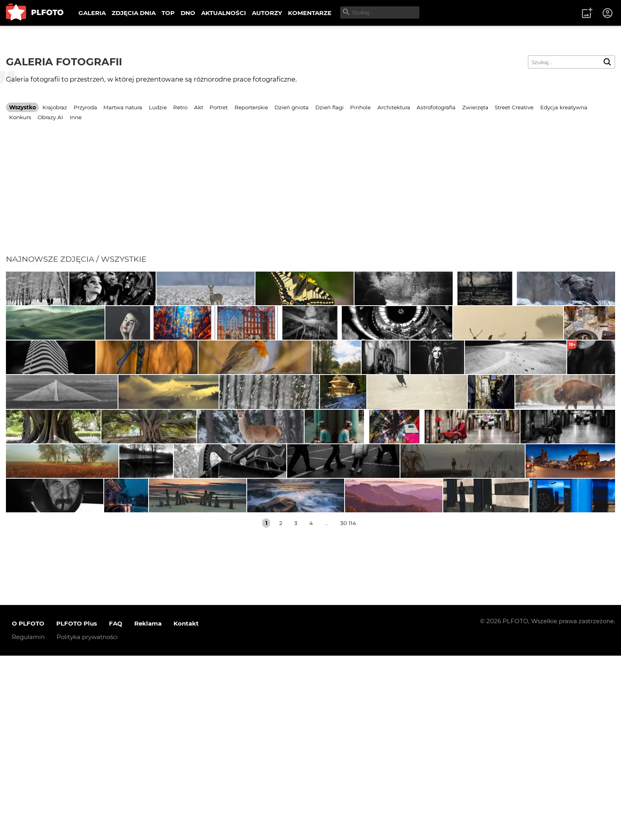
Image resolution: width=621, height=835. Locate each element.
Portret (219, 107)
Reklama (148, 803)
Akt (198, 107)
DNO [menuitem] (188, 13)
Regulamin (28, 816)
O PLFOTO (28, 803)
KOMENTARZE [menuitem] (309, 13)
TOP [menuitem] (168, 13)
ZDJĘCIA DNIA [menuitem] (134, 13)
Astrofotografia (436, 107)
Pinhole (360, 107)
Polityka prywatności (87, 816)
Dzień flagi (329, 107)
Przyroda (85, 107)
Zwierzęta (475, 107)
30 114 (348, 702)
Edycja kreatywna (563, 107)
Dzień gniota (291, 107)
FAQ (115, 803)
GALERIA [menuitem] (92, 13)
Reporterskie (251, 107)
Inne (76, 117)
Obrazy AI (50, 117)
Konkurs (20, 117)
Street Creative (514, 107)
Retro (180, 107)
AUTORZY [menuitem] (267, 13)
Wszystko (22, 107)
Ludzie (158, 107)
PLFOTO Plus (76, 803)
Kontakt (186, 803)
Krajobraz (54, 107)
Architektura (393, 107)
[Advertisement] (310, 194)
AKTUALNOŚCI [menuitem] (223, 13)
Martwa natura (122, 107)
